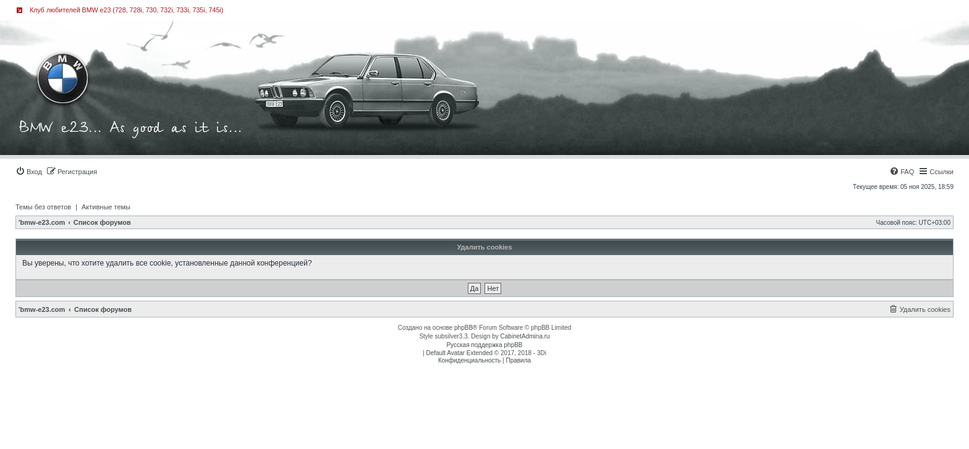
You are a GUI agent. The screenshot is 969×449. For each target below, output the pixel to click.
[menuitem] (28, 171)
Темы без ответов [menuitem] (43, 207)
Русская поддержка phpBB (484, 345)
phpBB (463, 327)
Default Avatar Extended (459, 353)
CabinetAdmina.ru (525, 336)
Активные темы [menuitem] (106, 207)
